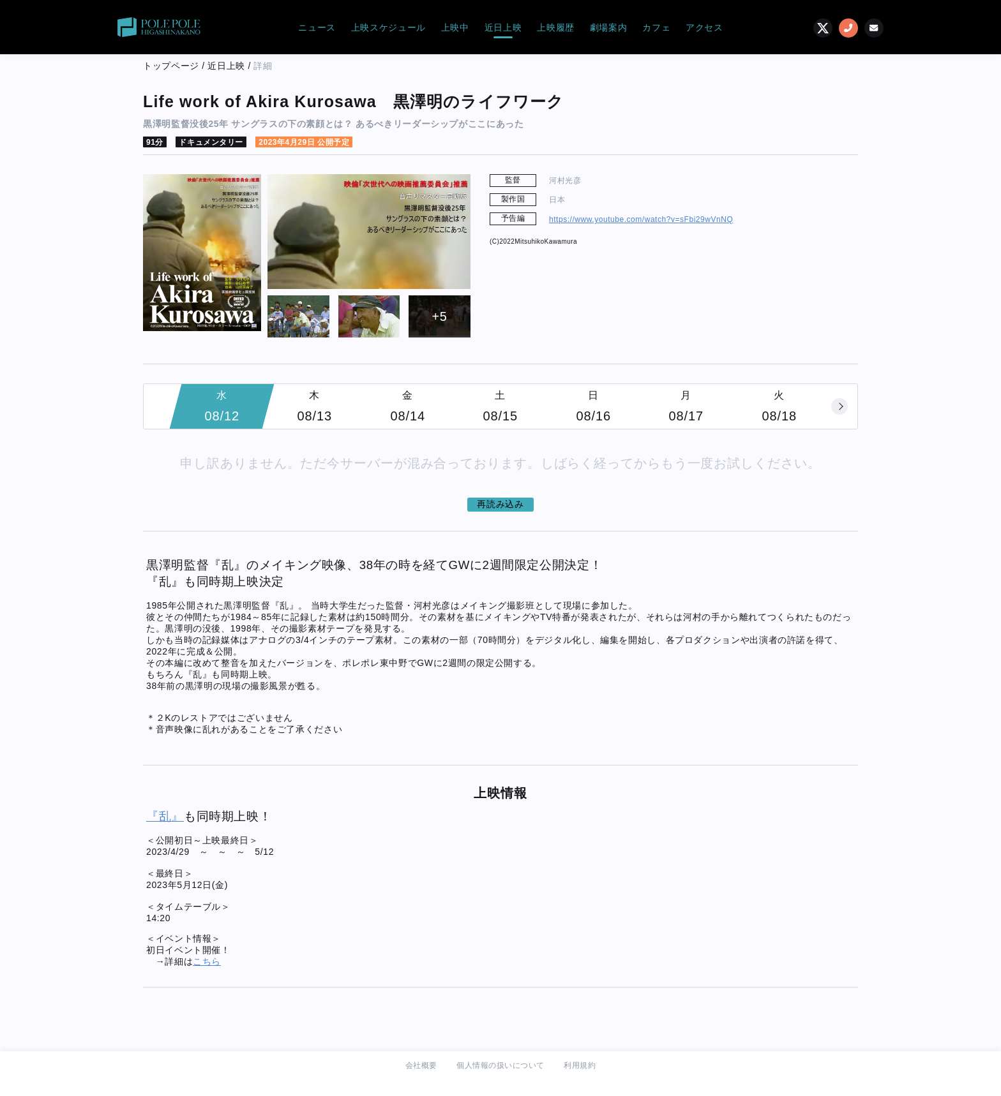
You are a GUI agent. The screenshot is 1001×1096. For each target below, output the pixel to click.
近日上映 (503, 27)
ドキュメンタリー (211, 142)
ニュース (317, 27)
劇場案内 (609, 27)
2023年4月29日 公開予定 (304, 142)
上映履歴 (556, 27)
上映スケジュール (388, 27)
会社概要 (421, 1065)
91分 (154, 142)
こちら (207, 961)
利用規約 (580, 1065)
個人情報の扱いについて (500, 1065)
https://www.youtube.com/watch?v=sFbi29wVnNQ (641, 219)
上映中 (455, 27)
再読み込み (500, 504)
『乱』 (165, 816)
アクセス (704, 27)
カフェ (656, 27)
